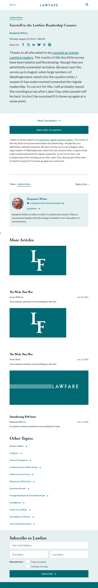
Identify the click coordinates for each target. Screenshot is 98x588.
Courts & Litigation (20, 460)
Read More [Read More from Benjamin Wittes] (32, 208)
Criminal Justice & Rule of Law (25, 467)
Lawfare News (16, 17)
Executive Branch (19, 488)
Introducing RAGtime (23, 417)
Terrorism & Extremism (22, 524)
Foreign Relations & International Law (29, 495)
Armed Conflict (18, 446)
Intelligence (17, 502)
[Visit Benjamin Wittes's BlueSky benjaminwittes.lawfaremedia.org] (45, 203)
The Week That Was (21, 292)
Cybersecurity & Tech (21, 474)
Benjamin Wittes (19, 33)
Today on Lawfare (38, 562)
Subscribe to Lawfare (49, 130)
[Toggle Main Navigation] (22, 5)
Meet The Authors (48, 120)
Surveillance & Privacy (22, 517)
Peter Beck (15, 359)
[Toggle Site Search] (86, 4)
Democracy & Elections (22, 481)
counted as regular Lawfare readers (56, 139)
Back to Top (81, 184)
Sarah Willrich (16, 297)
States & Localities (20, 509)
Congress (16, 453)
